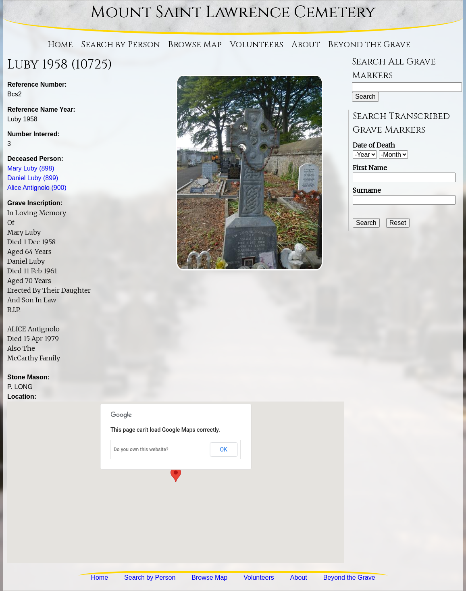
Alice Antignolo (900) (37, 187)
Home (60, 44)
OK (223, 449)
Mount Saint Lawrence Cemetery (233, 12)
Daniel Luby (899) (32, 178)
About (305, 44)
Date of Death (374, 145)
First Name (370, 168)
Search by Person (120, 44)
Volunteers (256, 44)
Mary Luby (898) (30, 168)
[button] (176, 474)
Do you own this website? (141, 449)
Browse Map (195, 44)
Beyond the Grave (369, 44)
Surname (367, 190)
